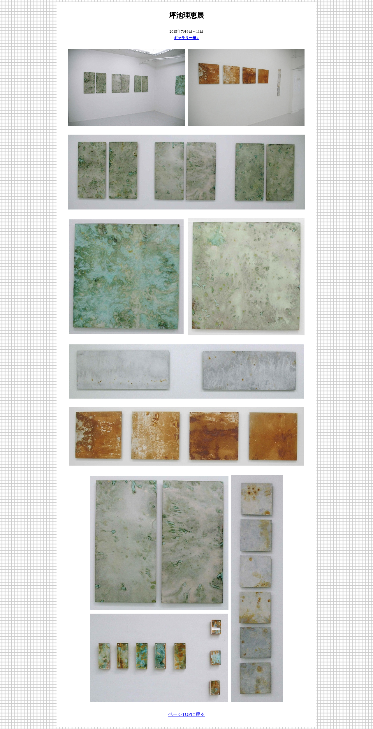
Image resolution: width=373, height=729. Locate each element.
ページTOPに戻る (186, 714)
